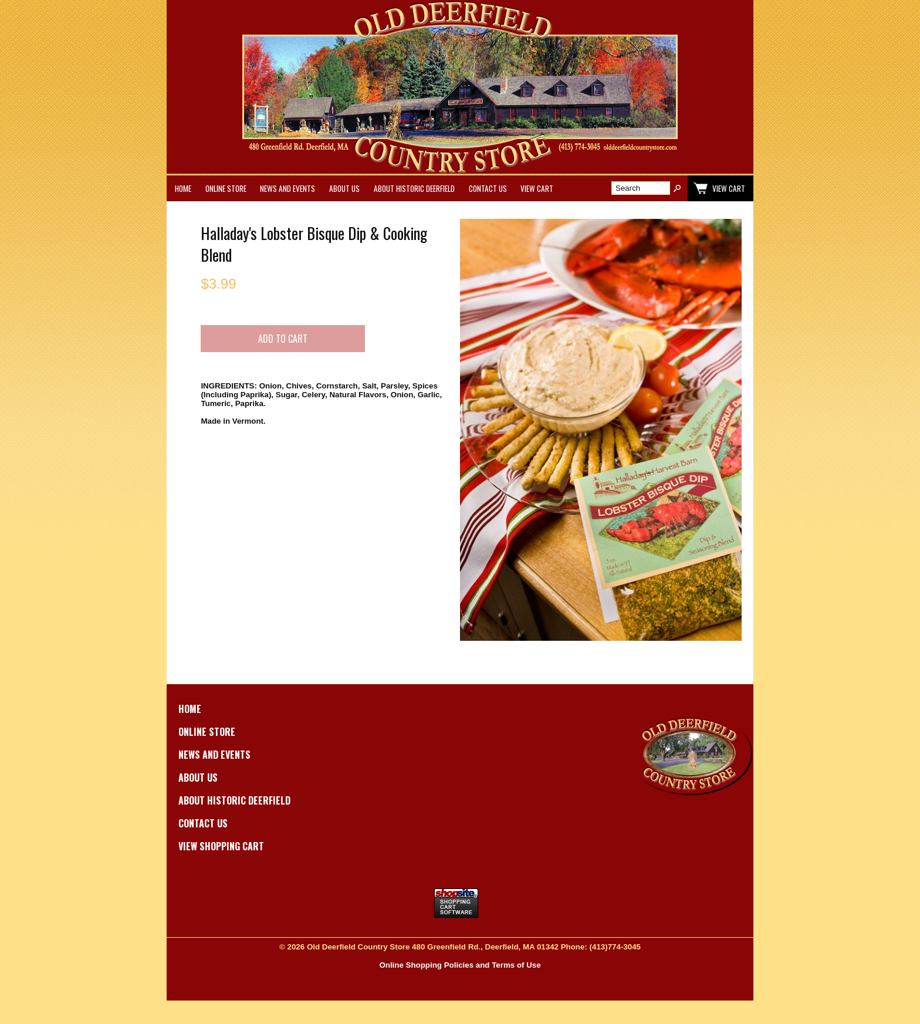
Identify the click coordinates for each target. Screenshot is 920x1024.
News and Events (287, 188)
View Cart (536, 188)
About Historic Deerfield (414, 188)
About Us (344, 188)
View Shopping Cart (221, 846)
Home (183, 188)
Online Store (225, 188)
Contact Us (488, 188)
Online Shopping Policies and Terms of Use (459, 965)
